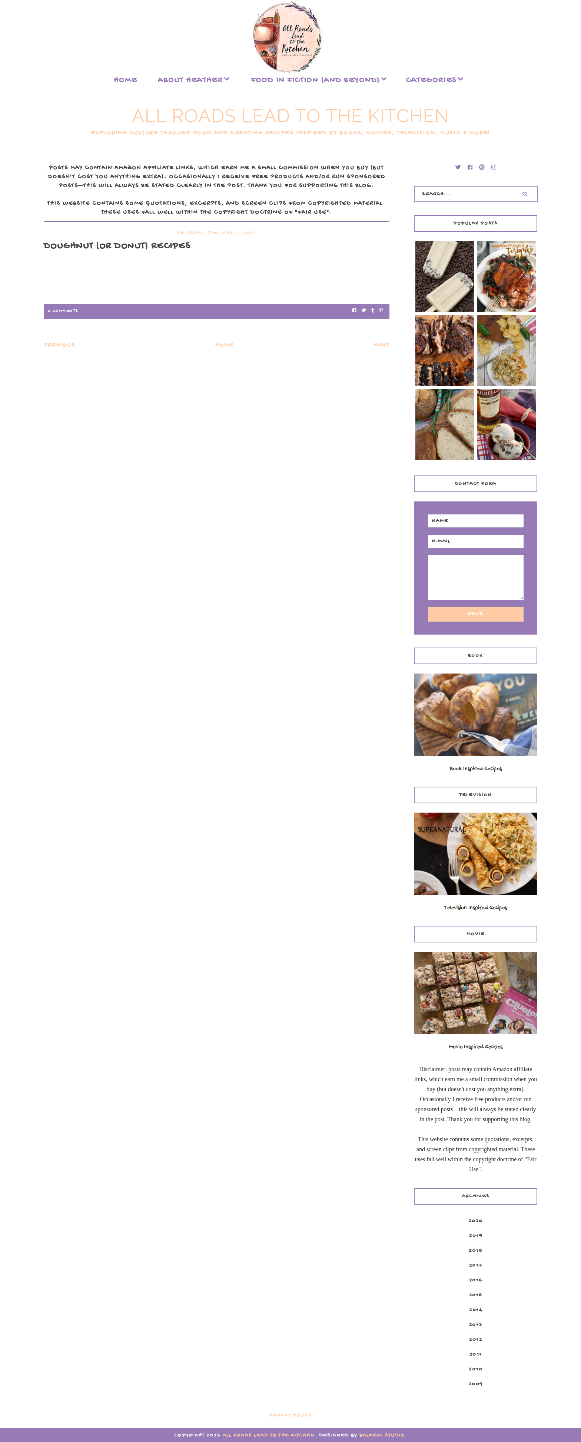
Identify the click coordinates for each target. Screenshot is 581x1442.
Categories (431, 80)
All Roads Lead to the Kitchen (290, 116)
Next (381, 345)
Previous (59, 345)
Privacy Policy (290, 1415)
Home (125, 80)
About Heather (190, 80)
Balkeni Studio (382, 1435)
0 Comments (62, 311)
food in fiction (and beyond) (315, 80)
